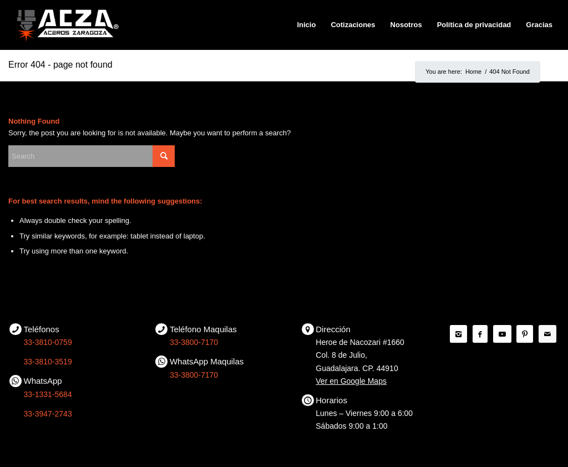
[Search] (91, 156)
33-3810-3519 (48, 361)
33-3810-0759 (48, 342)
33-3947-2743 (48, 413)
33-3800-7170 (194, 342)
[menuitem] (306, 25)
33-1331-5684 (48, 394)
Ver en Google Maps (351, 381)
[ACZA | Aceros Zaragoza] (67, 25)
